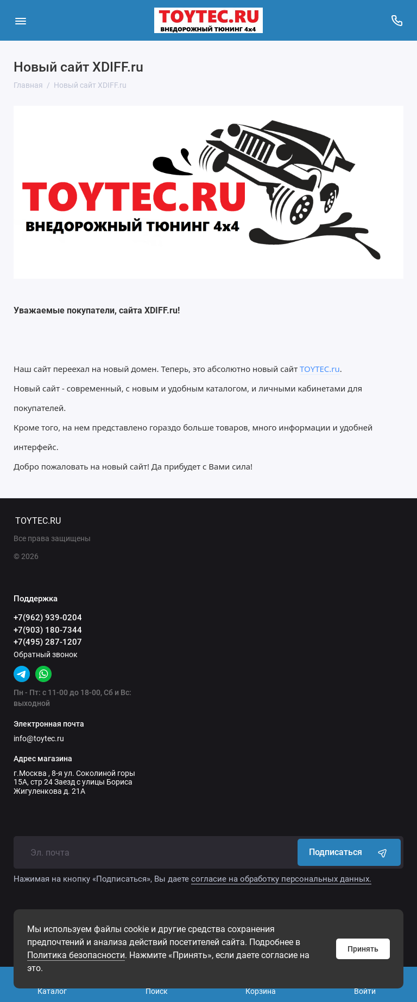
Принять (363, 949)
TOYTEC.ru (320, 368)
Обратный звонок (46, 654)
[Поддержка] (396, 20)
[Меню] (20, 20)
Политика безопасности (76, 955)
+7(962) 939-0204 (48, 617)
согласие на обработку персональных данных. (281, 879)
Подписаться (349, 852)
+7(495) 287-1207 (48, 642)
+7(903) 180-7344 (48, 630)
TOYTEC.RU (38, 521)
